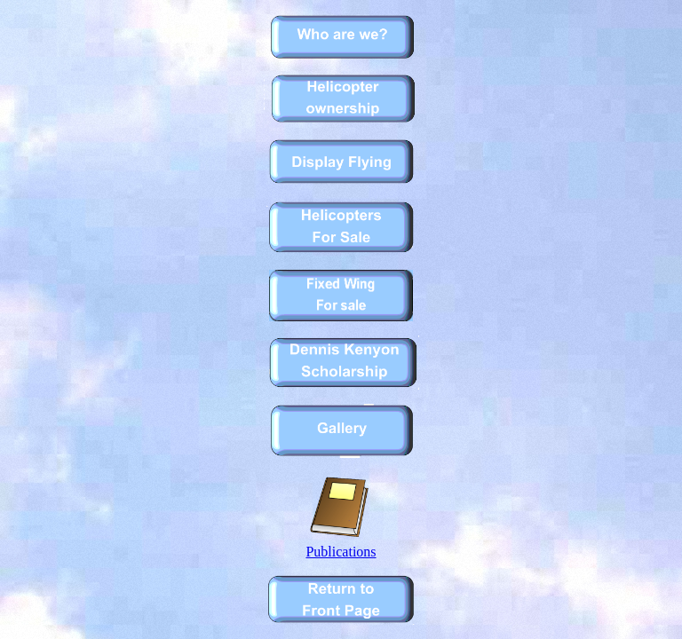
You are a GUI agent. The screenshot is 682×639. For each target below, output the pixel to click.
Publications (340, 545)
